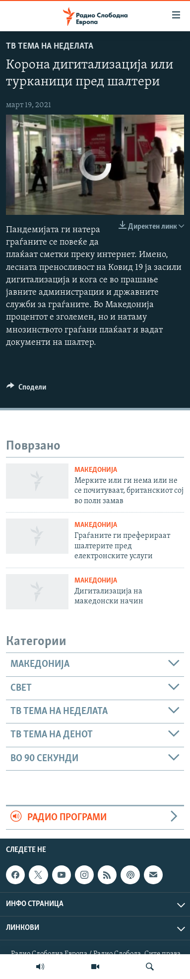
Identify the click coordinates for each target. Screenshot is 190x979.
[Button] (26, 389)
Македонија (95, 470)
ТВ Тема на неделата (49, 46)
